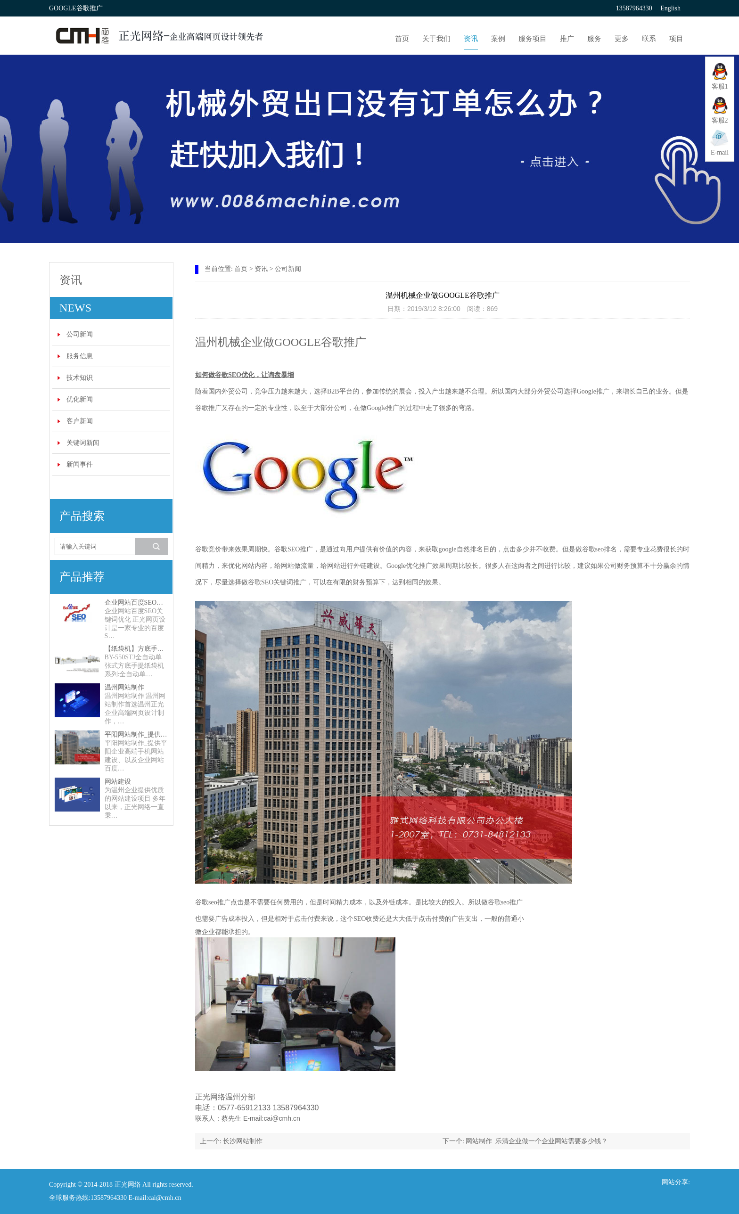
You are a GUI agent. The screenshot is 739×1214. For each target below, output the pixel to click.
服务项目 (532, 38)
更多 (622, 38)
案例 (498, 38)
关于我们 (436, 38)
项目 (676, 38)
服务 (594, 38)
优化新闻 (79, 399)
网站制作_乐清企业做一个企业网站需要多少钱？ (537, 1141)
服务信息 (79, 356)
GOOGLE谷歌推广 (320, 342)
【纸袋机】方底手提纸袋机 (136, 648)
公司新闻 (79, 334)
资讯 (471, 38)
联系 (649, 38)
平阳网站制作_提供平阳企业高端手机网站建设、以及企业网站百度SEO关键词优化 (136, 734)
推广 (567, 38)
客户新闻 (79, 421)
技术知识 (79, 377)
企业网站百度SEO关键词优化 (136, 602)
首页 (402, 38)
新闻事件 (79, 464)
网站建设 (118, 781)
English (670, 8)
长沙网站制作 (243, 1141)
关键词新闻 (82, 442)
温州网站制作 (124, 687)
